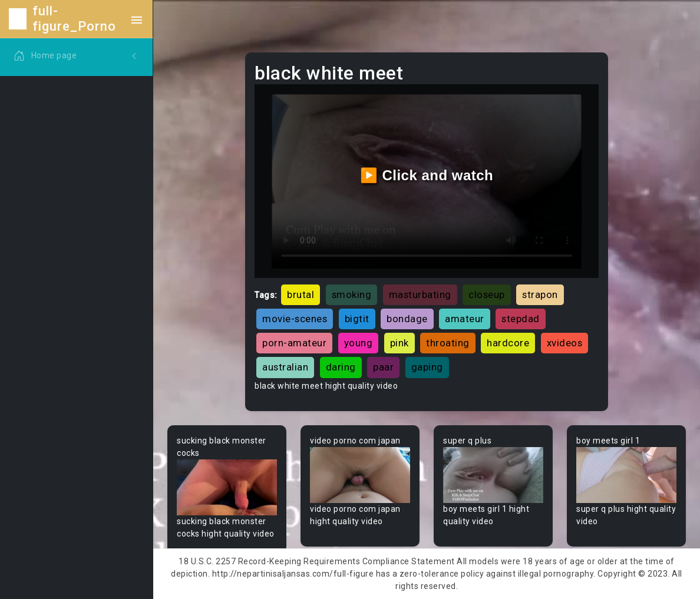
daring (341, 367)
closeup (486, 294)
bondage (407, 319)
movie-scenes (294, 319)
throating (448, 343)
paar (383, 367)
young (358, 343)
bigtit (357, 319)
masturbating (420, 294)
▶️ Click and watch (427, 175)
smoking (352, 294)
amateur (464, 319)
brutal (300, 294)
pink (399, 343)
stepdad (520, 319)
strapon (540, 294)
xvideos (565, 343)
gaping (427, 367)
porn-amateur (294, 343)
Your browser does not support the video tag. (227, 487)
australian (285, 367)
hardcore (508, 343)
